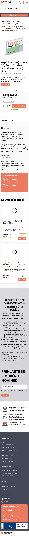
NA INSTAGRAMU (8, 501)
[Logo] (6, 2)
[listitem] (18, 425)
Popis (3, 118)
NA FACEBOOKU (8, 499)
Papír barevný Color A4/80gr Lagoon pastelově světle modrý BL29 (14, 264)
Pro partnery (5, 484)
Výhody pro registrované (9, 470)
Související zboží (7, 120)
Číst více (5, 84)
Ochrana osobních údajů (9, 473)
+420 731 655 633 (12, 179)
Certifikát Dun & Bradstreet (9, 487)
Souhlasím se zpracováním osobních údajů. (15, 391)
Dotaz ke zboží (9, 102)
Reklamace (4, 478)
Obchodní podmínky (7, 476)
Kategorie (19, 15)
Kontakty (4, 489)
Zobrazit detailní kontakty (10, 190)
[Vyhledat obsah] (26, 8)
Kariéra (3, 481)
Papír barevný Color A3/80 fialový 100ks (14, 222)
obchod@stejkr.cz (12, 185)
